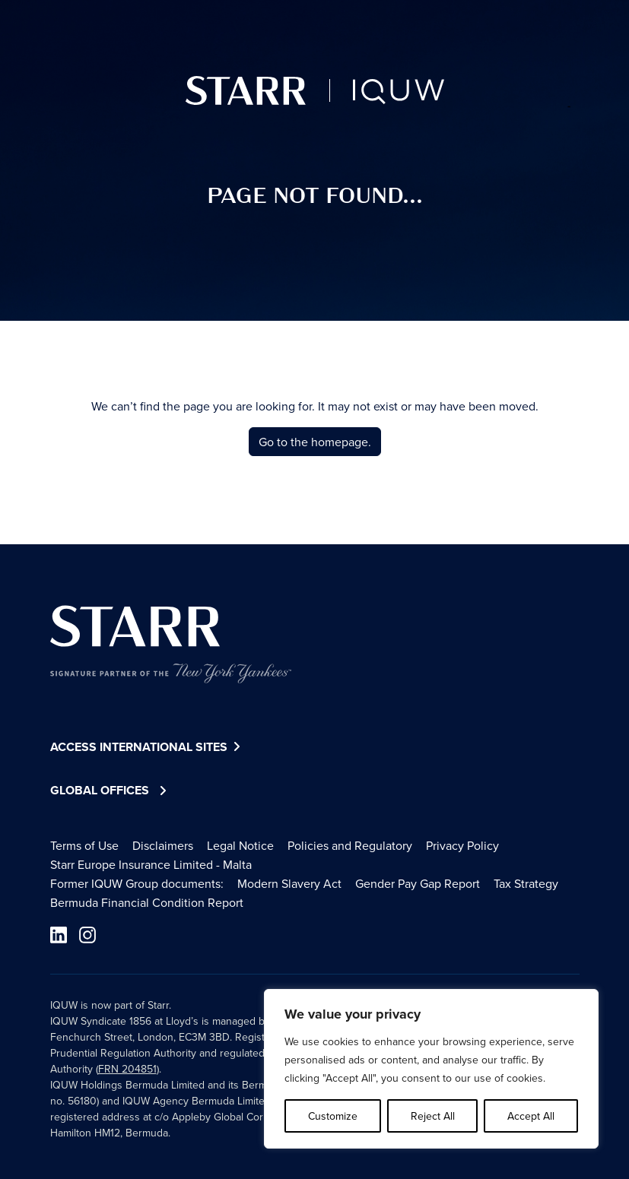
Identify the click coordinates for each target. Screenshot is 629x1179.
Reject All (433, 1116)
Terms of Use (84, 845)
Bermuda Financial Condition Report (146, 902)
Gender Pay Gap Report (417, 883)
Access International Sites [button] (147, 747)
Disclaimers (162, 845)
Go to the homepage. (315, 441)
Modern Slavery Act (289, 883)
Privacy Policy (462, 845)
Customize (332, 1116)
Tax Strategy (526, 883)
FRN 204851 (127, 1068)
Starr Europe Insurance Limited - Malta (151, 864)
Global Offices (99, 790)
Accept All (530, 1116)
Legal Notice (240, 845)
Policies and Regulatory (349, 845)
